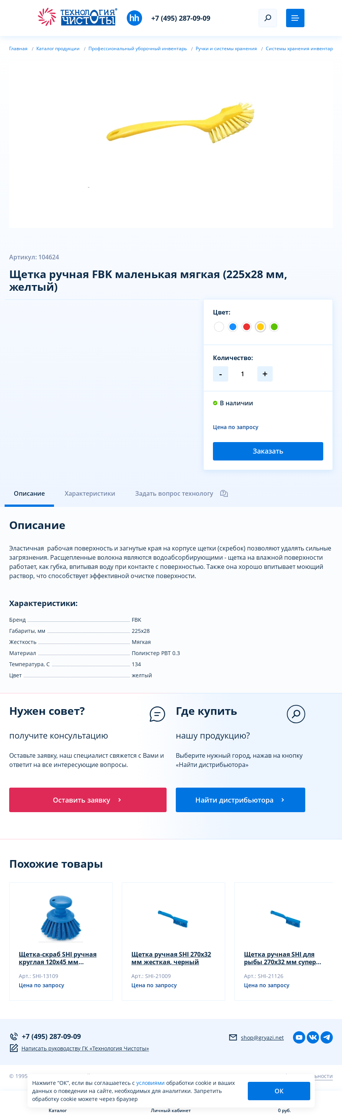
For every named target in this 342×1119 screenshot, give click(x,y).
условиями (151, 1082)
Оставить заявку (88, 799)
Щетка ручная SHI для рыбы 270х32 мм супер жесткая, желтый (280, 958)
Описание (29, 493)
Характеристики (90, 493)
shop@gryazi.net (256, 1037)
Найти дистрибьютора (240, 799)
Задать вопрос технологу (182, 493)
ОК (279, 1091)
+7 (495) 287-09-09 (180, 18)
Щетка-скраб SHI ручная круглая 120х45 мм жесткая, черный (58, 958)
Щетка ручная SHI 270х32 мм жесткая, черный (171, 958)
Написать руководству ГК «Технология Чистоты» (79, 1048)
